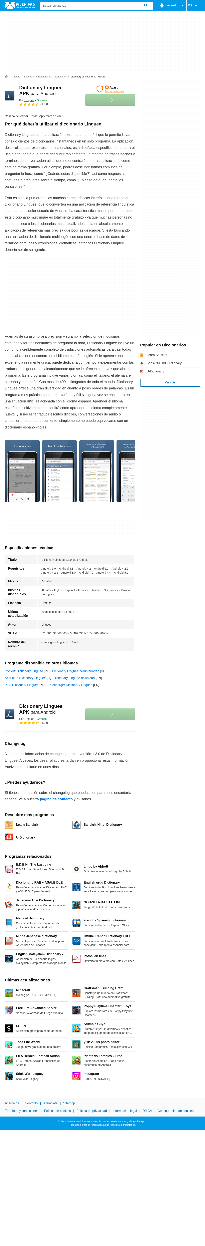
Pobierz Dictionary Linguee (24, 671)
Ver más (170, 382)
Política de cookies (57, 1111)
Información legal (125, 1111)
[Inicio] (6, 76)
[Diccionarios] (60, 76)
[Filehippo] (20, 5)
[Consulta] (96, 6)
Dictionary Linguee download (74, 678)
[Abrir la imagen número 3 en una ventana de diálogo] (134, 471)
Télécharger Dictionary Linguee (70, 685)
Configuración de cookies (176, 1111)
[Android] (16, 76)
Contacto (31, 1103)
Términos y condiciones (21, 1111)
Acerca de (12, 1103)
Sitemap (69, 1103)
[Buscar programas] (146, 6)
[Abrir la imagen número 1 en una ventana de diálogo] (59, 471)
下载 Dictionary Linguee (22, 685)
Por (26, 100)
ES (193, 5)
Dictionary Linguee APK (40, 709)
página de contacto (56, 799)
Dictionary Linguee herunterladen (75, 671)
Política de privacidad (91, 1111)
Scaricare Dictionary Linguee (25, 678)
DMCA (147, 1111)
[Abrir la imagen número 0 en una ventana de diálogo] (22, 471)
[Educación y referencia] (37, 76)
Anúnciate (50, 1103)
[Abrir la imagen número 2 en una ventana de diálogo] (96, 471)
